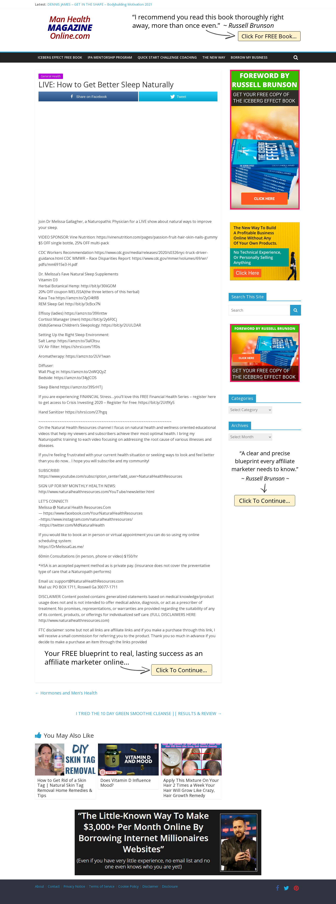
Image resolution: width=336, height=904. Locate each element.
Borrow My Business (249, 57)
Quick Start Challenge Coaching (167, 57)
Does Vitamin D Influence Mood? (125, 782)
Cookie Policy (128, 886)
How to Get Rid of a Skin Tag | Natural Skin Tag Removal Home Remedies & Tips (64, 787)
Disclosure (170, 886)
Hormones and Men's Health (66, 693)
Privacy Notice (74, 886)
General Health (51, 76)
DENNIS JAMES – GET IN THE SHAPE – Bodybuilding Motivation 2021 (99, 4)
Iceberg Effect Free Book (60, 57)
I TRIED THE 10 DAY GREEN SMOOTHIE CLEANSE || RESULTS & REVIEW (149, 713)
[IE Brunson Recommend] (216, 16)
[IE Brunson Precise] (265, 451)
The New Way (213, 57)
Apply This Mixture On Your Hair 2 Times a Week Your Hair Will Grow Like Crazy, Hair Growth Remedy (191, 787)
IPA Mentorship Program (110, 57)
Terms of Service (102, 886)
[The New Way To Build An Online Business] (265, 224)
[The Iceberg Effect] (265, 72)
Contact (54, 886)
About (39, 886)
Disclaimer (150, 886)
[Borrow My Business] (168, 812)
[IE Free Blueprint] (128, 651)
